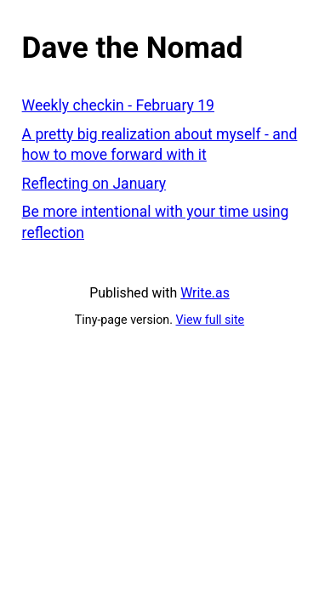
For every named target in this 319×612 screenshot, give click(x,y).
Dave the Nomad (132, 47)
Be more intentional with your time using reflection (155, 222)
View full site (210, 319)
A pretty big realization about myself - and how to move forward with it (160, 145)
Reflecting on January (94, 183)
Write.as (205, 293)
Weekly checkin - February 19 (118, 105)
